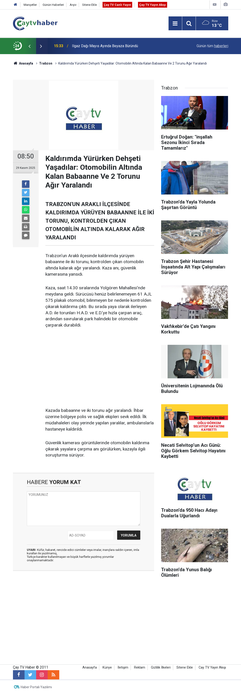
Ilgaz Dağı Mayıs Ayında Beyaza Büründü (105, 46)
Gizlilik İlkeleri (161, 667)
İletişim (123, 667)
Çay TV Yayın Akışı (152, 4)
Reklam (139, 667)
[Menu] (175, 23)
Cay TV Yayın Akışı (212, 667)
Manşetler (30, 4)
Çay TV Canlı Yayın (117, 4)
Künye (107, 667)
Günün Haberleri (53, 4)
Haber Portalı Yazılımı (36, 687)
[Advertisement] (99, 368)
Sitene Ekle (89, 4)
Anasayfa (89, 667)
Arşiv (73, 4)
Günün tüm (212, 46)
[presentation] (29, 46)
